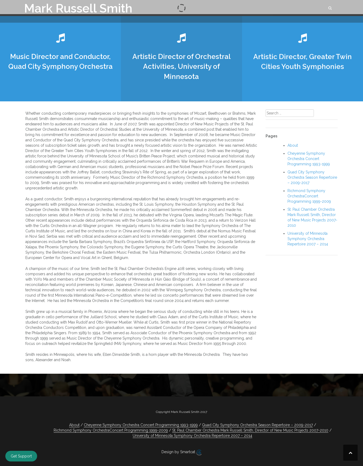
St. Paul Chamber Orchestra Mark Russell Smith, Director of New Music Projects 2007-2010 (250, 430)
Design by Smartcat (181, 452)
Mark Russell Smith (78, 8)
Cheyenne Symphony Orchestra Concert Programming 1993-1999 (308, 158)
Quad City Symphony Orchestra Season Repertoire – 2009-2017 (312, 177)
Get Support (21, 456)
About (292, 145)
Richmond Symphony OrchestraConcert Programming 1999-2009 (309, 196)
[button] (330, 9)
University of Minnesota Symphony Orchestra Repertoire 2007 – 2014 (307, 238)
